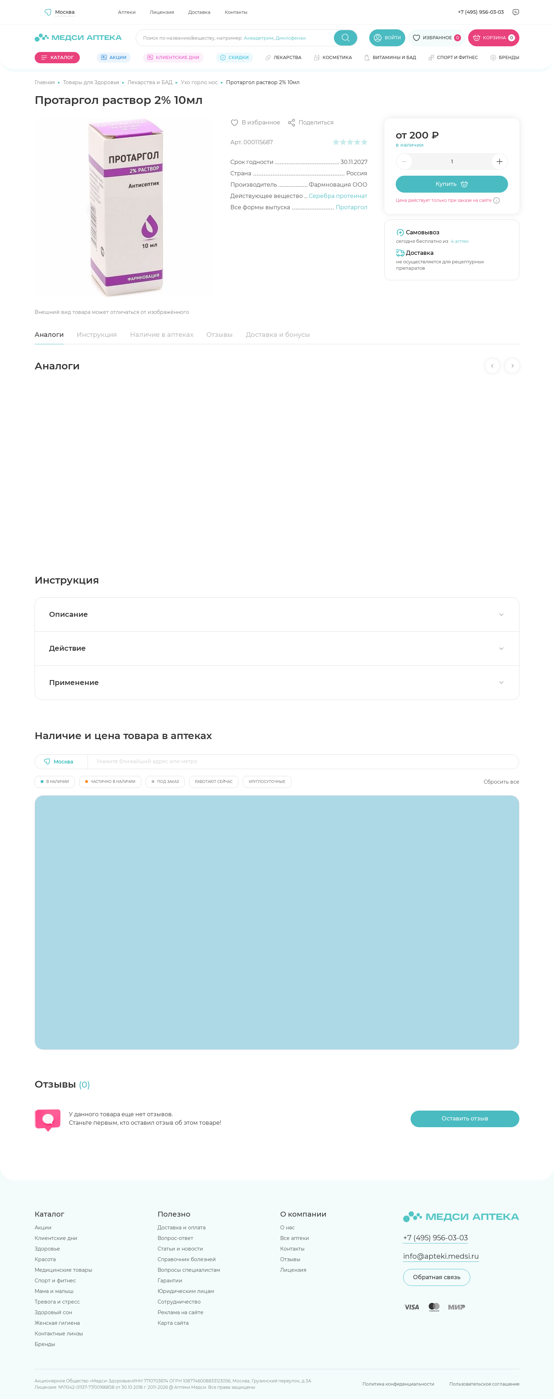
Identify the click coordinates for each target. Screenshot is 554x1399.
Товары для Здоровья (91, 82)
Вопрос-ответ (175, 1238)
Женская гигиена (57, 1323)
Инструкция (97, 335)
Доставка (199, 12)
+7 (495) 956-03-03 (481, 12)
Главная (45, 82)
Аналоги (49, 335)
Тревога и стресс (57, 1302)
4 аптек (460, 241)
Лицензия (162, 12)
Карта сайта (173, 1323)
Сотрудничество (179, 1302)
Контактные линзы (59, 1333)
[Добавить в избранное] (255, 122)
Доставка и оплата (182, 1227)
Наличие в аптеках (162, 335)
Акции (43, 1227)
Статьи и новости (180, 1249)
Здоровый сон (53, 1312)
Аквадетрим (258, 38)
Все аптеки (294, 1238)
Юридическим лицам (186, 1291)
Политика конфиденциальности (398, 1384)
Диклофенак (291, 38)
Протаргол (351, 207)
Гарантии (170, 1280)
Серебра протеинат (338, 196)
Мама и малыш (54, 1291)
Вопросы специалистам (189, 1270)
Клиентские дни (56, 1238)
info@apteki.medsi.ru (441, 1256)
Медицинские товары (63, 1270)
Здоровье (47, 1249)
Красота (45, 1259)
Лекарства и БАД (151, 82)
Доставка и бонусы (278, 335)
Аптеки (127, 12)
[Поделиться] (310, 122)
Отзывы (219, 335)
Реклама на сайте (181, 1312)
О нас (287, 1227)
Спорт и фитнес (55, 1280)
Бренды (45, 1344)
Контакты (236, 12)
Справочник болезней (187, 1259)
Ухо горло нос (200, 82)
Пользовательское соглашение (484, 1384)
